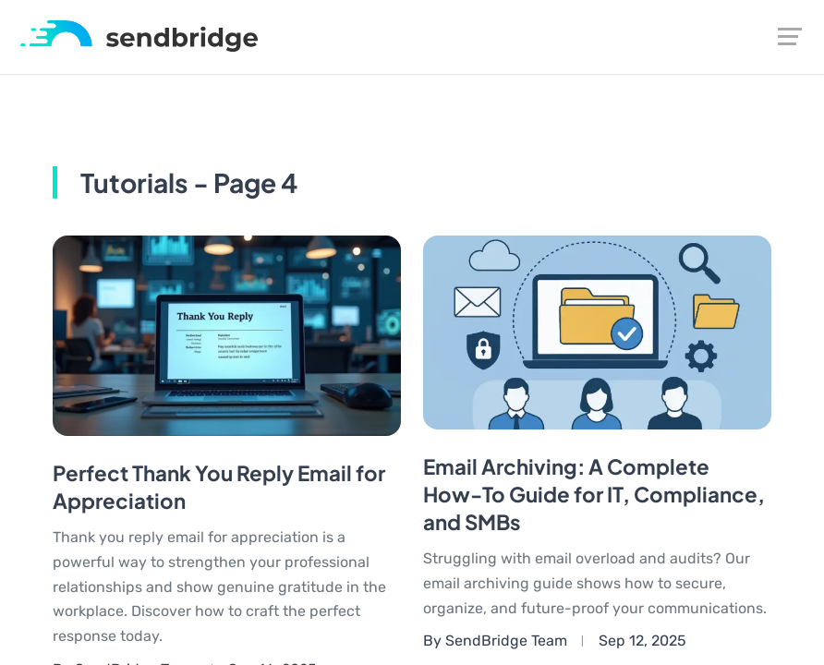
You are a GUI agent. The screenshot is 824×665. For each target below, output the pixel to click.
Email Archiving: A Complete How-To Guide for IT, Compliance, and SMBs (594, 494)
